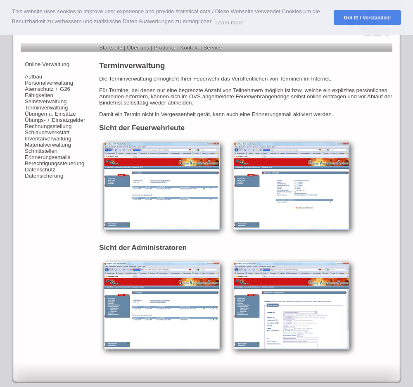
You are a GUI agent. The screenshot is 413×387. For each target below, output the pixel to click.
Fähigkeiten (39, 95)
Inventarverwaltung (48, 138)
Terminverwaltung (46, 107)
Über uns (138, 48)
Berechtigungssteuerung (55, 163)
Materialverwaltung (48, 145)
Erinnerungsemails (47, 157)
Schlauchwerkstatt (47, 132)
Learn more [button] (229, 22)
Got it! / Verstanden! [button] (367, 18)
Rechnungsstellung (48, 126)
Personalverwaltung (49, 83)
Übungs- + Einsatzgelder (55, 120)
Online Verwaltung (47, 64)
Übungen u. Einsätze (50, 114)
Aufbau (33, 77)
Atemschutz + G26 (47, 89)
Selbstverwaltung (46, 101)
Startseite (110, 48)
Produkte (165, 48)
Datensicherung (44, 176)
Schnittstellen (41, 151)
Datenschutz (40, 169)
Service (212, 48)
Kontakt (189, 48)
